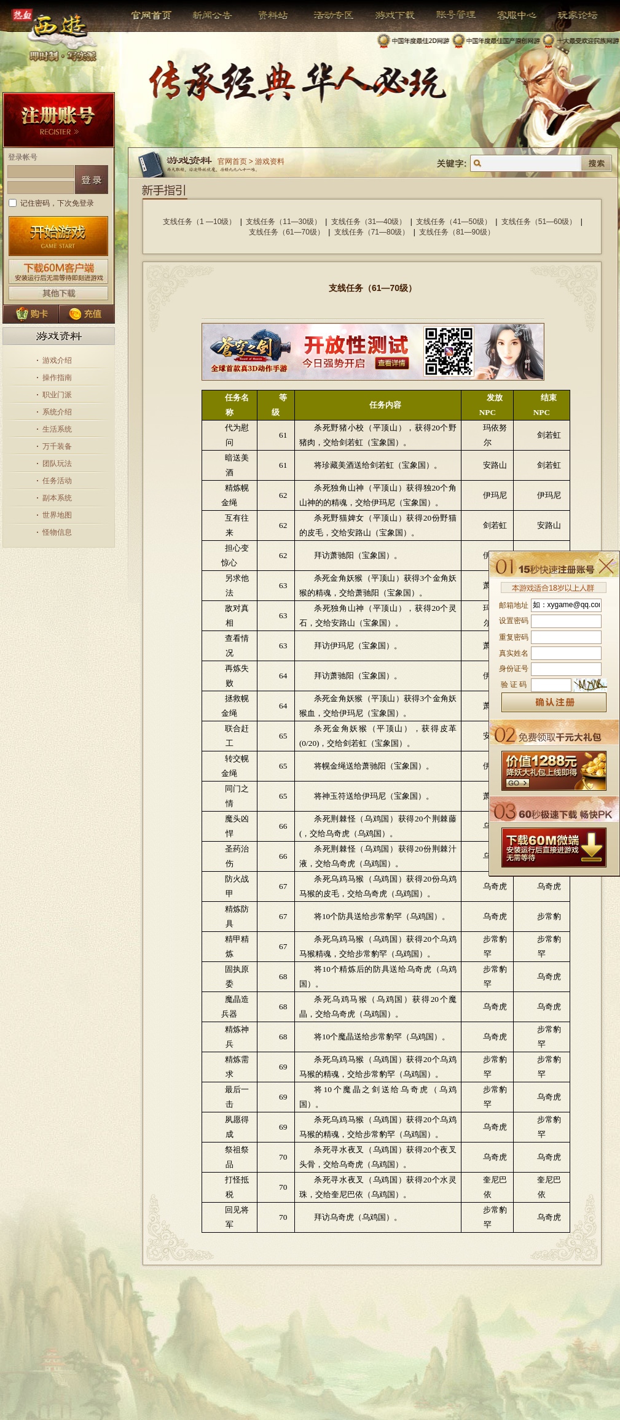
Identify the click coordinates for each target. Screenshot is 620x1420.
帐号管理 (448, 15)
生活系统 (57, 429)
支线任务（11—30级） (283, 221)
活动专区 (329, 15)
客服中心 (508, 15)
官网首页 (152, 15)
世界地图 (57, 515)
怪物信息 (57, 532)
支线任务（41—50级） (454, 221)
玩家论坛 (568, 15)
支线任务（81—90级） (457, 232)
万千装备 (57, 446)
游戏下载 (388, 15)
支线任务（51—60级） (539, 221)
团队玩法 (57, 463)
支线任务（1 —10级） (199, 221)
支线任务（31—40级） (369, 221)
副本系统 (57, 498)
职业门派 (57, 394)
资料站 (271, 15)
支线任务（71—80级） (372, 232)
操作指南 (57, 377)
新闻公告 (207, 15)
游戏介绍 (57, 360)
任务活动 (57, 480)
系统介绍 (57, 412)
